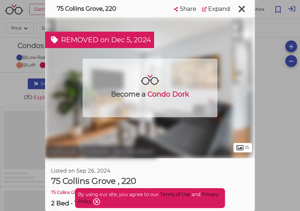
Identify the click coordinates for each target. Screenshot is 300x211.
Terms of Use (175, 194)
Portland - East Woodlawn (119, 152)
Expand (216, 8)
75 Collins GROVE (69, 192)
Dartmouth (63, 152)
